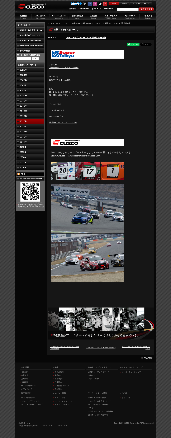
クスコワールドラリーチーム (99, 401)
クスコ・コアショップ (30, 401)
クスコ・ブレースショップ (32, 405)
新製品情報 (59, 372)
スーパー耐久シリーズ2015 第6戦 (64, 67)
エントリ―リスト (57, 110)
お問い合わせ (26, 389)
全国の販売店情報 (28, 398)
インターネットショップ (131, 372)
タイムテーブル (56, 116)
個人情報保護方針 (28, 386)
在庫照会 (58, 382)
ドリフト (91, 408)
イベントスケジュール (63, 401)
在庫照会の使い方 (62, 386)
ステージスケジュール (82, 92)
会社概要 (24, 375)
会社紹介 (24, 372)
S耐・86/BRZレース (89, 23)
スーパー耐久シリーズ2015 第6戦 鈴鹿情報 (86, 37)
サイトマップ (127, 398)
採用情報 (24, 379)
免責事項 (24, 382)
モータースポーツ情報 (97, 398)
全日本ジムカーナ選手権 (98, 415)
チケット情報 (55, 104)
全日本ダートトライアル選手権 (100, 411)
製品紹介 (58, 375)
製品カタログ (60, 379)
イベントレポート (62, 405)
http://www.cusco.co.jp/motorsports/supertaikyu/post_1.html (76, 156)
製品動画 (58, 389)
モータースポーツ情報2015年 (69, 23)
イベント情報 (60, 398)
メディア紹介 (93, 379)
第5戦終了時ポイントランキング (63, 122)
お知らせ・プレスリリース (98, 372)
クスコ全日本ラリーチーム (98, 405)
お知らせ (91, 375)
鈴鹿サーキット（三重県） (60, 80)
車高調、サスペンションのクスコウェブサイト (34, 8)
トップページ (52, 23)
